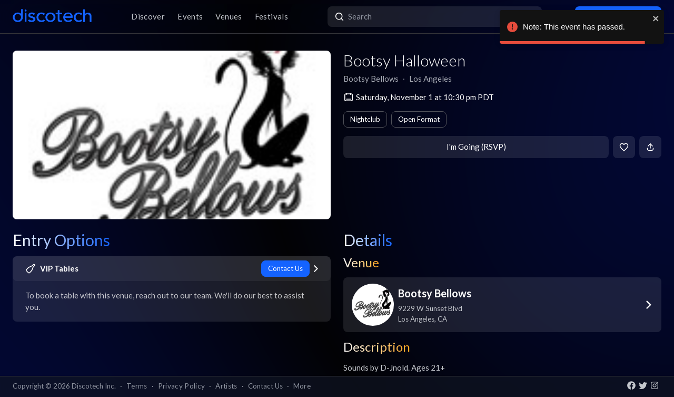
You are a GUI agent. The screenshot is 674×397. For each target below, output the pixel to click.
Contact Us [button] (265, 386)
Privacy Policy (181, 386)
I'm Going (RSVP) (476, 146)
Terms (136, 386)
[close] (656, 18)
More (302, 386)
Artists (226, 386)
